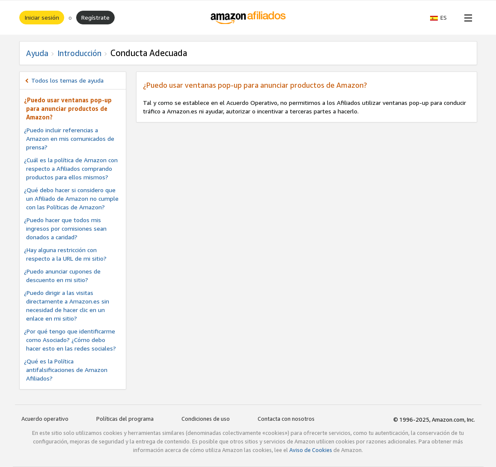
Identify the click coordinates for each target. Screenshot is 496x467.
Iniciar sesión (41, 17)
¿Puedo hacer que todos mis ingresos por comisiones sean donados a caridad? (65, 228)
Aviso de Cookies (310, 449)
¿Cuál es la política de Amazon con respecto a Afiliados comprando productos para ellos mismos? (71, 168)
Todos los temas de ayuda (67, 80)
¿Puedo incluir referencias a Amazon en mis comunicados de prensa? (69, 138)
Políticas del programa (125, 418)
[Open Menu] (466, 17)
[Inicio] (248, 17)
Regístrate (95, 17)
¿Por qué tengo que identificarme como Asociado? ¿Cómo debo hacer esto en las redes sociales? (70, 339)
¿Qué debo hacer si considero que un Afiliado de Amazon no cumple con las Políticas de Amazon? (71, 198)
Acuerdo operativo (44, 418)
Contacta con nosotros (286, 418)
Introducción (79, 53)
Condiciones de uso (205, 418)
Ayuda (37, 53)
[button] (443, 17)
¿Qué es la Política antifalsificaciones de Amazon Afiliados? (65, 369)
